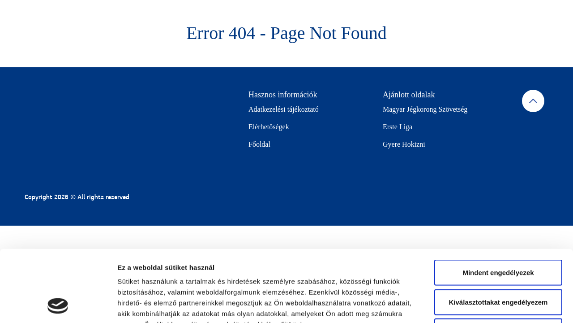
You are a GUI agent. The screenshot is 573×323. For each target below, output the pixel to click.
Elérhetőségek (268, 127)
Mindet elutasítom (498, 264)
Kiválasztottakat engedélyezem (498, 235)
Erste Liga (397, 127)
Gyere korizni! (292, 14)
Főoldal (259, 144)
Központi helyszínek (359, 14)
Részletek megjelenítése (509, 305)
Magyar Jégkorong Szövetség (425, 109)
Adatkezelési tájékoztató (283, 109)
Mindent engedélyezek (498, 205)
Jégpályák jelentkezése (506, 14)
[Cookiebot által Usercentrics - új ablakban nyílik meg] (58, 305)
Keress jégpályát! (431, 14)
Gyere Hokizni (404, 144)
